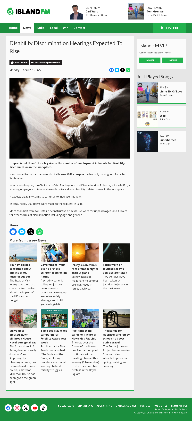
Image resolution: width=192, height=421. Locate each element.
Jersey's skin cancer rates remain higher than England (85, 259)
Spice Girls (165, 119)
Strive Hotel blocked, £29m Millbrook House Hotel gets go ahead (23, 326)
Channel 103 (85, 405)
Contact (79, 28)
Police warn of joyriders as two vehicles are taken (116, 258)
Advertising (104, 405)
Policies (145, 405)
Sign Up (172, 60)
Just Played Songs (155, 76)
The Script (165, 143)
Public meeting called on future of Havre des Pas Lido (85, 324)
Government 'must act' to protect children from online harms (54, 260)
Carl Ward (91, 11)
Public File (160, 405)
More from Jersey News (47, 62)
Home (13, 28)
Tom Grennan (155, 11)
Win (65, 28)
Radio (40, 28)
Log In (150, 60)
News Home (21, 62)
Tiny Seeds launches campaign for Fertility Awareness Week (54, 326)
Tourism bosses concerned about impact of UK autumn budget (23, 260)
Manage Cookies (126, 405)
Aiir (185, 412)
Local (54, 28)
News (27, 28)
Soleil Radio (66, 405)
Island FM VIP (153, 45)
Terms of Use (179, 405)
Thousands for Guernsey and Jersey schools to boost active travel (116, 326)
